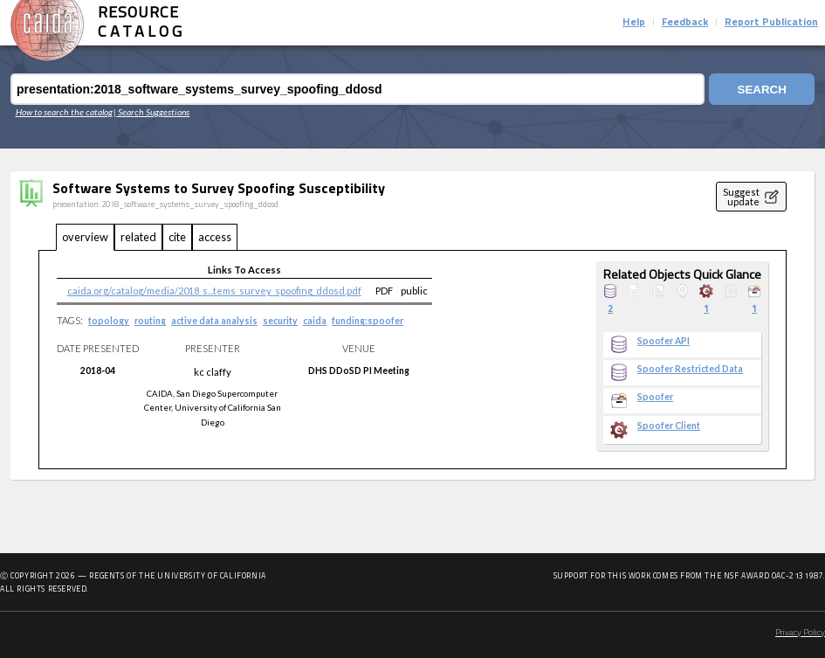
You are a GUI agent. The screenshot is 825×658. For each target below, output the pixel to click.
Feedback (685, 22)
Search (762, 89)
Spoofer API (663, 341)
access (214, 237)
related (138, 237)
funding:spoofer (367, 320)
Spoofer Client (668, 425)
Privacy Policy (800, 633)
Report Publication (771, 22)
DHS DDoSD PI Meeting (358, 370)
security (280, 320)
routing (150, 320)
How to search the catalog (64, 112)
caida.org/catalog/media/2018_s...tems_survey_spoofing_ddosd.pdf (214, 290)
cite (177, 237)
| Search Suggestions (151, 112)
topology (108, 320)
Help (633, 22)
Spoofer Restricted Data (690, 369)
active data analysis (214, 320)
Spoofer (655, 396)
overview (85, 237)
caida (315, 320)
